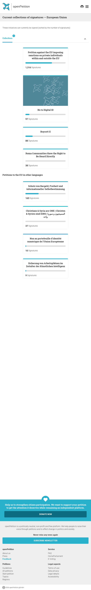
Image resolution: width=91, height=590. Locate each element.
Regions (6, 579)
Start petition (8, 574)
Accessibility (53, 576)
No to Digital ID (45, 139)
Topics (5, 576)
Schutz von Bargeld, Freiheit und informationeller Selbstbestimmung (45, 307)
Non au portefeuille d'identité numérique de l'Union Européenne (45, 419)
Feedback (6, 559)
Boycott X (45, 191)
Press (4, 556)
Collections (7, 37)
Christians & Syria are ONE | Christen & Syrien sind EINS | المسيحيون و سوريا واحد (45, 362)
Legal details (53, 574)
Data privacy (53, 571)
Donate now (45, 514)
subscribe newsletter (45, 540)
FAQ (50, 553)
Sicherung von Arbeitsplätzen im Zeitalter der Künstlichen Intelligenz (45, 474)
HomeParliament (55, 556)
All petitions (7, 571)
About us (6, 553)
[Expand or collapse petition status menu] (85, 38)
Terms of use (53, 568)
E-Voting (51, 559)
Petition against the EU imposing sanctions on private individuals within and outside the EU (45, 85)
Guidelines (7, 568)
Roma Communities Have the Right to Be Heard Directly (45, 244)
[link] (87, 6)
